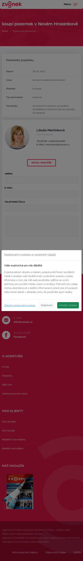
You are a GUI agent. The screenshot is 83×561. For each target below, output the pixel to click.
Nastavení (46, 305)
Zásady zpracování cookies (19, 305)
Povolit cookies (68, 305)
